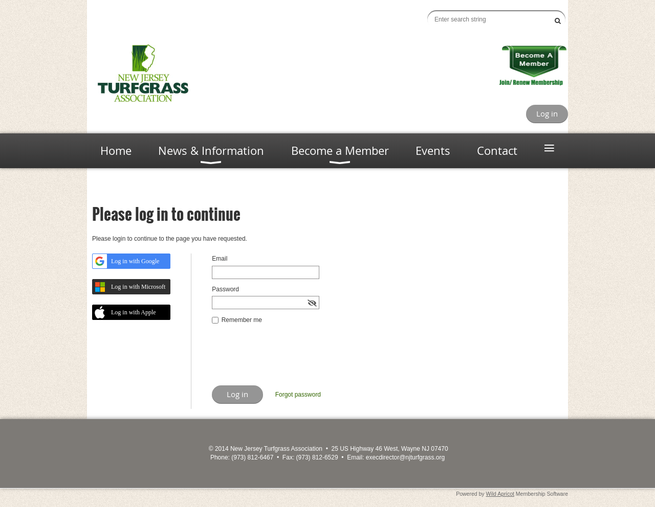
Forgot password (298, 394)
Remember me (242, 320)
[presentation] (289, 360)
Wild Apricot (500, 494)
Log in (547, 113)
